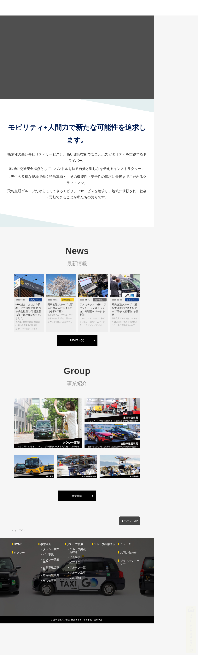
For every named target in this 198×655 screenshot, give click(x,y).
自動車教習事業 (63, 596)
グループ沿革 (96, 601)
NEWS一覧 (99, 350)
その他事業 (60, 606)
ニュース (159, 576)
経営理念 (93, 591)
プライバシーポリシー (167, 592)
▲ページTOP (170, 552)
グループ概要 (93, 576)
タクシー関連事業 (64, 591)
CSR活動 (93, 606)
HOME (21, 576)
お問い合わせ (162, 584)
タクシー (22, 584)
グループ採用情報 (130, 576)
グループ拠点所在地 (100, 581)
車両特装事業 (62, 601)
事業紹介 (99, 527)
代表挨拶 (93, 586)
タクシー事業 (62, 581)
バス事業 (59, 586)
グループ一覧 (96, 596)
